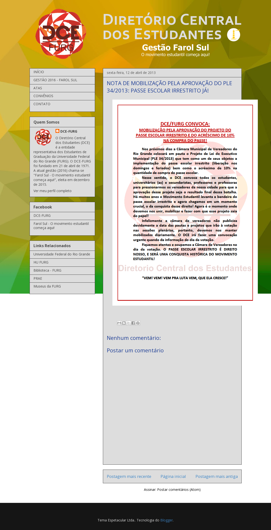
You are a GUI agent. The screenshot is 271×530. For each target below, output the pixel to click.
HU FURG (40, 262)
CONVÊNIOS (43, 95)
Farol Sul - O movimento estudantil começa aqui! (61, 225)
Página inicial (173, 476)
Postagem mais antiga (216, 476)
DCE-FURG (68, 131)
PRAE (37, 278)
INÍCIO (38, 71)
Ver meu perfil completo (52, 190)
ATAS (37, 88)
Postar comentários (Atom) (179, 489)
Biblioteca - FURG (47, 270)
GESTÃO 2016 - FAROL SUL (55, 80)
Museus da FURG (47, 286)
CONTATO (41, 104)
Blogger (166, 520)
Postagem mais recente (129, 476)
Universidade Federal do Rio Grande (61, 254)
